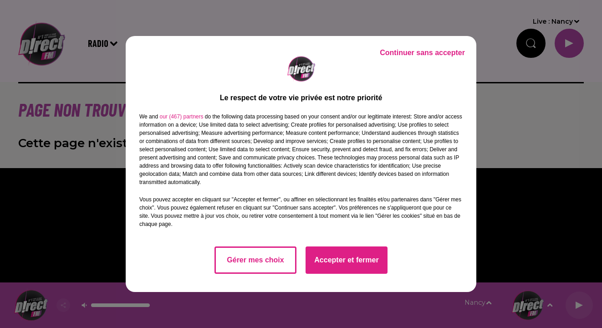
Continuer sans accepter (422, 52)
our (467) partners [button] (181, 116)
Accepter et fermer (346, 260)
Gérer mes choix (255, 260)
